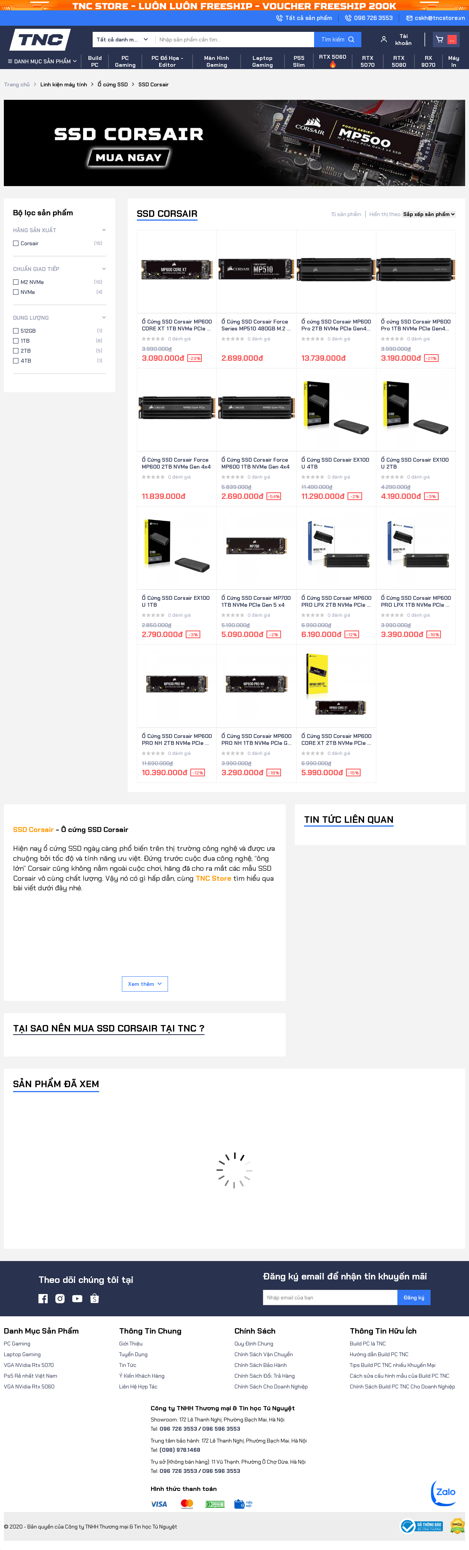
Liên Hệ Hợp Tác (138, 1386)
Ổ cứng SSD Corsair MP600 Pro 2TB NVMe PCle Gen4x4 (336, 325)
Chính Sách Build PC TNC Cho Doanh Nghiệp (402, 1386)
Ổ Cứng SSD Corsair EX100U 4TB (335, 463)
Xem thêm (145, 984)
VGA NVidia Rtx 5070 (29, 1365)
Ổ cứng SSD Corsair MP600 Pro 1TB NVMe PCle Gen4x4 (416, 325)
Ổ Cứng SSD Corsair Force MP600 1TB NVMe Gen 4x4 (255, 463)
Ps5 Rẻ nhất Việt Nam (30, 1375)
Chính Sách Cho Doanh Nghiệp (271, 1386)
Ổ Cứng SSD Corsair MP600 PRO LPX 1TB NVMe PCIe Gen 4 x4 (416, 601)
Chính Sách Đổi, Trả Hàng (264, 1375)
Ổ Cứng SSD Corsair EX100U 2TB (415, 463)
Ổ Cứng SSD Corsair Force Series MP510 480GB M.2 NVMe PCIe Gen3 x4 (256, 325)
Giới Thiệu (131, 1343)
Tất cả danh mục (117, 39)
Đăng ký (414, 1297)
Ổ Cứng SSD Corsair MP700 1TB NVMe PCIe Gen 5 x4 (256, 601)
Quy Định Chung (253, 1343)
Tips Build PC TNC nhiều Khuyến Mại (393, 1365)
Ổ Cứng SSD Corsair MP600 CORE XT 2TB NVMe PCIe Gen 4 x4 (336, 740)
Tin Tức (127, 1365)
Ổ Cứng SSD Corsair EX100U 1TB (176, 601)
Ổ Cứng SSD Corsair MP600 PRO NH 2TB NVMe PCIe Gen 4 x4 (177, 740)
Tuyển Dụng (133, 1354)
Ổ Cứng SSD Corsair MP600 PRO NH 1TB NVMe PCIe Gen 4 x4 (256, 740)
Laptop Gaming (22, 1354)
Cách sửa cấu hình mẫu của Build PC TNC (399, 1375)
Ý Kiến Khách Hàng (142, 1375)
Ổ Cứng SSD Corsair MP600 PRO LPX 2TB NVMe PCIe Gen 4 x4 (336, 601)
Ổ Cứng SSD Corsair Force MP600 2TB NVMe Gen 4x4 (176, 463)
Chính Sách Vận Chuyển (263, 1354)
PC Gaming (17, 1343)
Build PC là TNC (368, 1343)
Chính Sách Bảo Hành (260, 1365)
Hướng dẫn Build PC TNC (379, 1354)
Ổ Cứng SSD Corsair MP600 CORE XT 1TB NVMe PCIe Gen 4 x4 (177, 325)
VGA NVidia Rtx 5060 (29, 1386)
